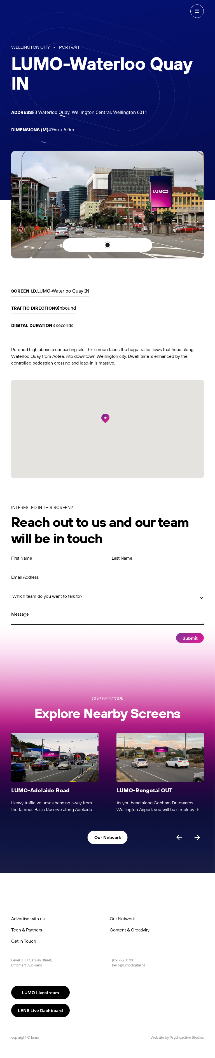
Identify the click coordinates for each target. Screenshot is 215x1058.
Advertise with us (28, 918)
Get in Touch (23, 941)
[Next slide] (197, 837)
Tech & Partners (26, 930)
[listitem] (55, 773)
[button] (105, 419)
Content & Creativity (129, 930)
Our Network (122, 918)
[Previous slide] (179, 837)
